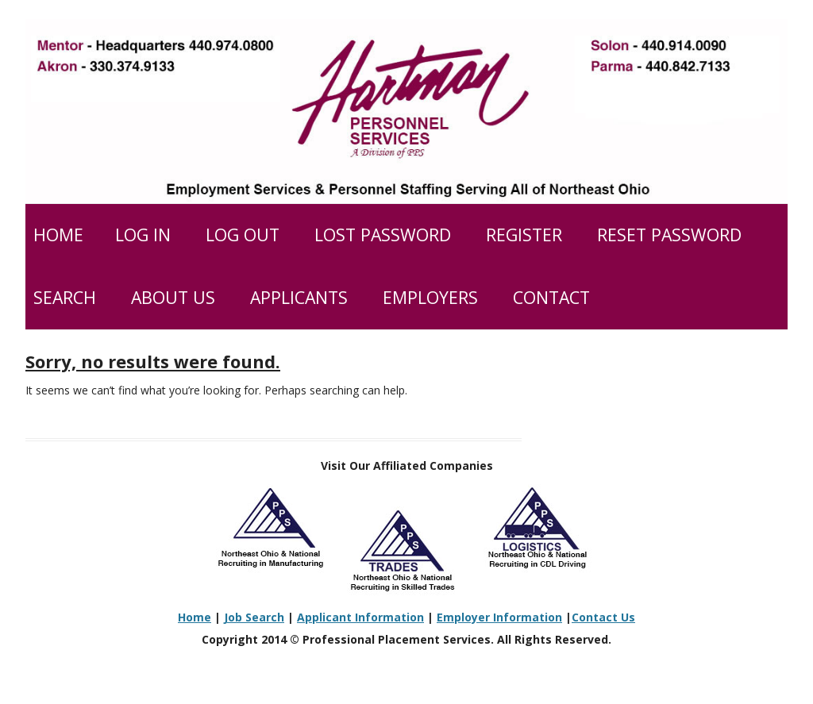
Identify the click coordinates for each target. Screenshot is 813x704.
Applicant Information (360, 617)
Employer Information (499, 617)
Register (524, 234)
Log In (143, 234)
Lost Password (382, 234)
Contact (551, 297)
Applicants (299, 297)
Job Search (254, 617)
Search (64, 297)
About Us (173, 297)
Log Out (242, 234)
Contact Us (603, 617)
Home (58, 234)
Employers (430, 297)
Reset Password (669, 234)
